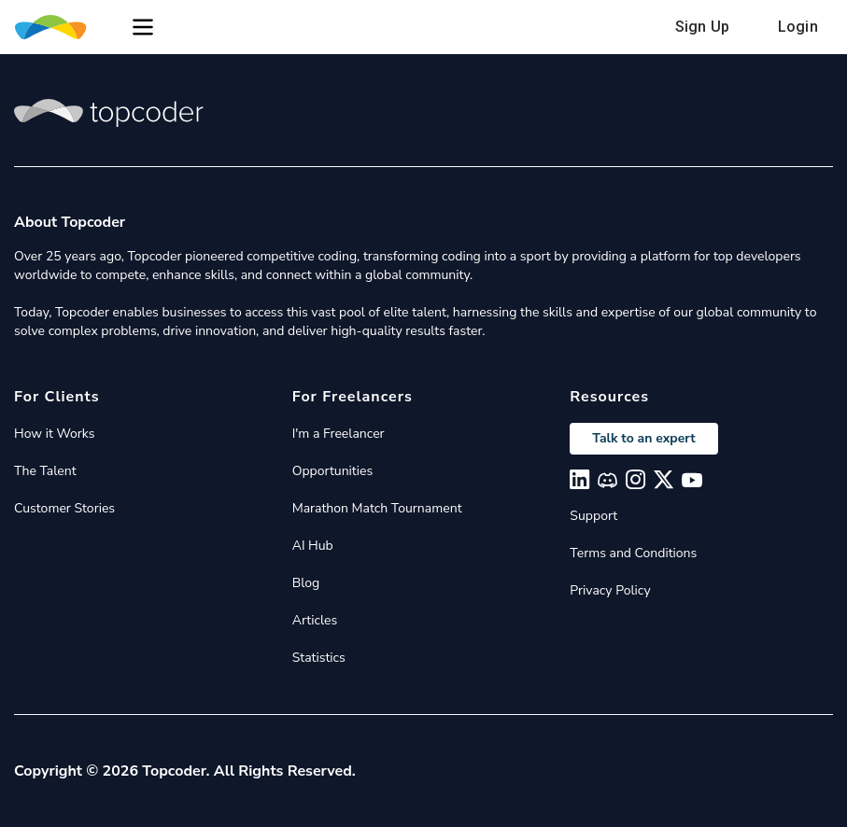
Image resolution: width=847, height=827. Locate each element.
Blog (306, 583)
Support (593, 516)
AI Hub (312, 545)
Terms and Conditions (633, 553)
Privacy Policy (610, 590)
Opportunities (333, 471)
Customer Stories (64, 508)
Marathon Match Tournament (377, 508)
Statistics (319, 657)
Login (798, 26)
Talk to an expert (643, 438)
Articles (314, 620)
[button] (143, 27)
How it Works (54, 433)
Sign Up (702, 26)
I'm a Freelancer (338, 433)
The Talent (45, 471)
